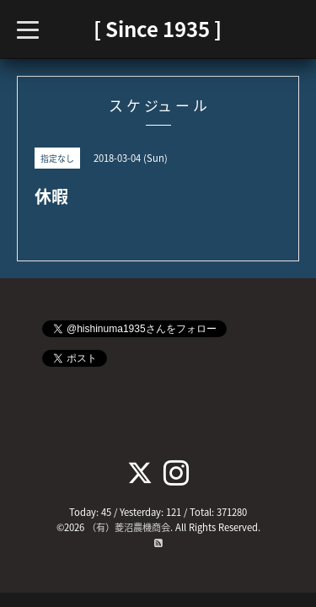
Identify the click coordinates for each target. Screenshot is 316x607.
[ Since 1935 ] (158, 28)
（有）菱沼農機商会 (128, 527)
